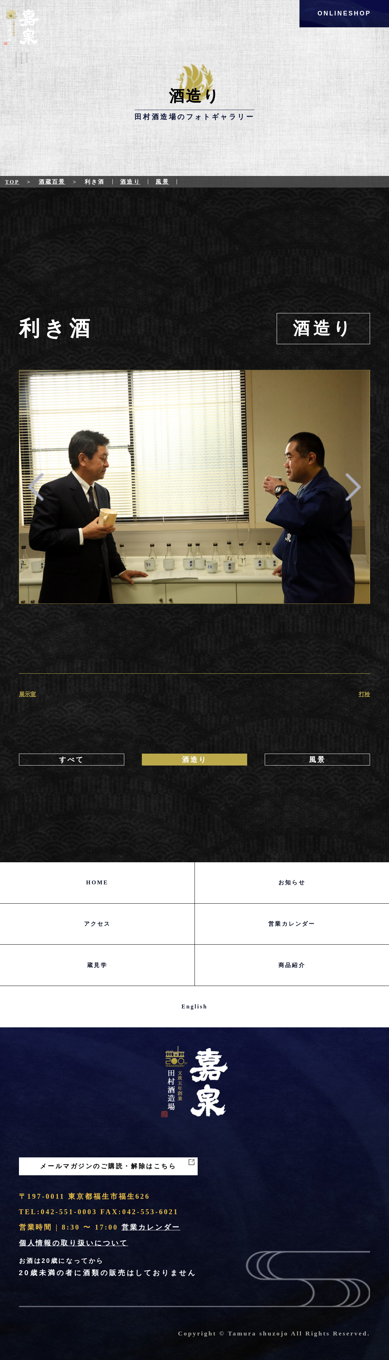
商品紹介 (291, 965)
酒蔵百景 (52, 182)
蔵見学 (97, 965)
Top (12, 182)
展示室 (27, 694)
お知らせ (291, 882)
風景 (162, 182)
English (194, 1006)
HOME (97, 882)
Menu (21, 65)
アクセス (97, 924)
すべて (71, 759)
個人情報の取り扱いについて (73, 1243)
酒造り (130, 182)
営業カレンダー (291, 924)
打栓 (364, 694)
